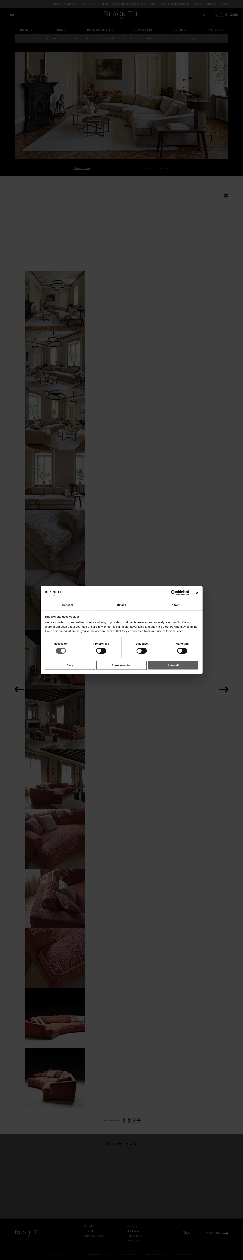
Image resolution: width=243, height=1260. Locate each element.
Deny (70, 665)
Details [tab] (121, 604)
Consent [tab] (67, 604)
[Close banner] (197, 593)
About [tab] (176, 604)
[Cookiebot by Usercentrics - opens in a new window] (173, 593)
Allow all (173, 665)
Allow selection (121, 665)
